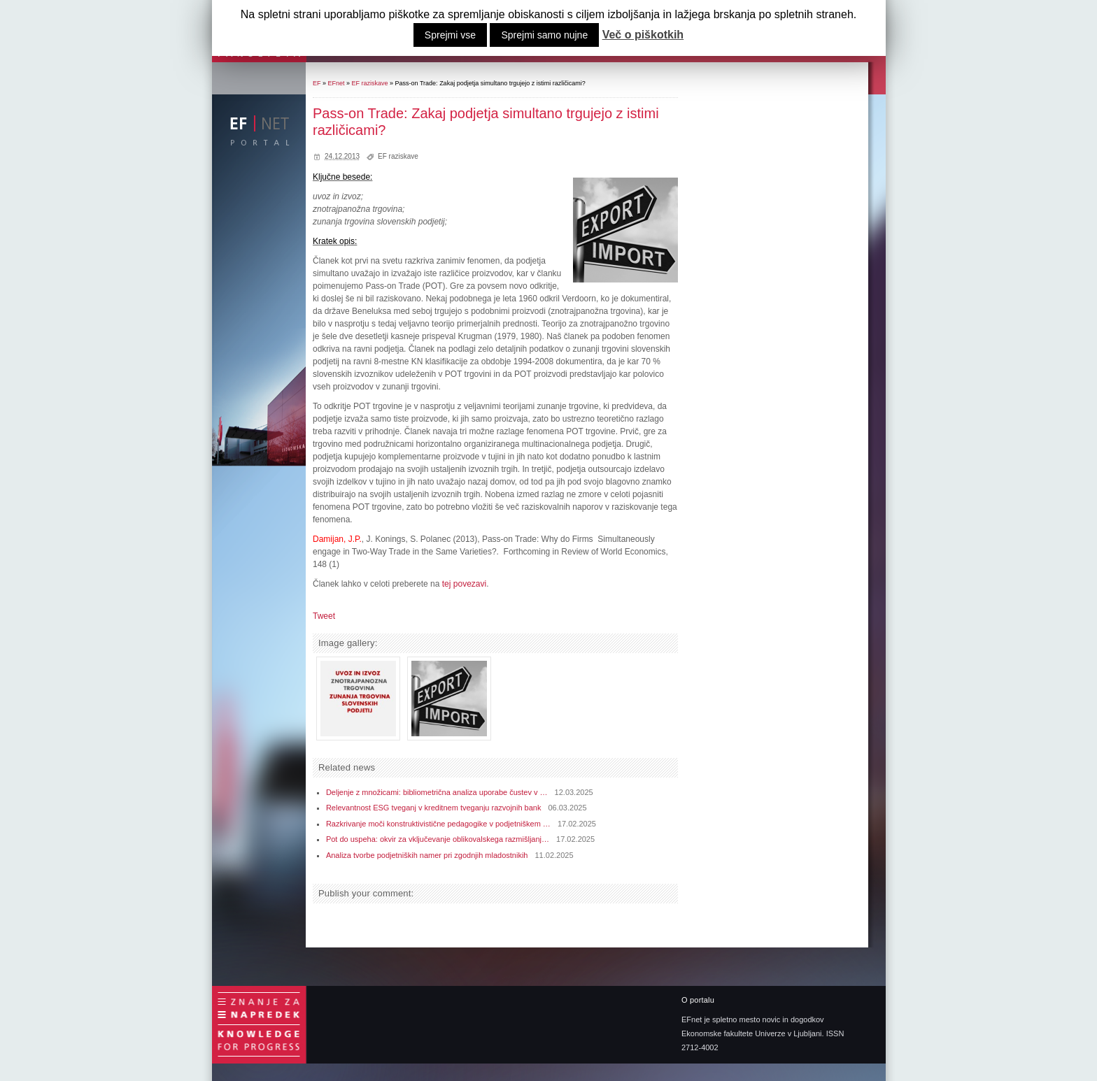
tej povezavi (464, 584)
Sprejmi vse (450, 35)
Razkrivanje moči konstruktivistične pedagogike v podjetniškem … (438, 823)
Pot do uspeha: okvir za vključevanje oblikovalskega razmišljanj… (437, 839)
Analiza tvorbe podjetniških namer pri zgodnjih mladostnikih (427, 855)
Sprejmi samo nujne (544, 35)
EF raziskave (370, 83)
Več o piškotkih (643, 35)
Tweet (324, 616)
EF (317, 83)
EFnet (336, 83)
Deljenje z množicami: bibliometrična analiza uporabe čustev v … (437, 792)
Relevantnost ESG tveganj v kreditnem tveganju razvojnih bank (434, 807)
